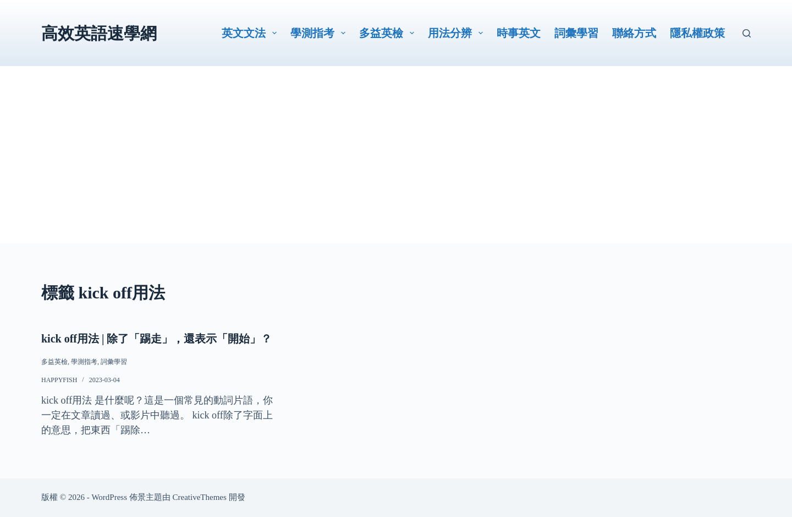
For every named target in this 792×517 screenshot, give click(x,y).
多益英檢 (389, 33)
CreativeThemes (200, 497)
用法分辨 (457, 33)
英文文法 (251, 33)
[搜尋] (747, 33)
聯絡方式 (634, 33)
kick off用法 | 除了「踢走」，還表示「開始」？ (156, 339)
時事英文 (519, 33)
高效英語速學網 (99, 33)
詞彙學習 (576, 33)
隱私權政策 (697, 33)
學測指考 (320, 33)
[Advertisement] (396, 166)
